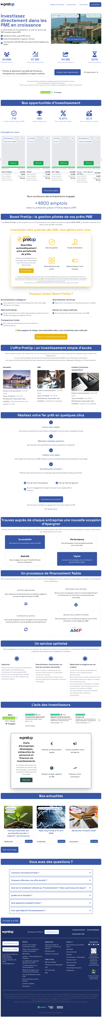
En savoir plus (91, 72)
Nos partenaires (93, 930)
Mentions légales (50, 962)
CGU (46, 967)
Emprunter (71, 4)
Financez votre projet (52, 954)
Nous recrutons (78, 934)
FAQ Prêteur (26, 954)
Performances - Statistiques (75, 957)
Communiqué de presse (74, 968)
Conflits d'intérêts (28, 983)
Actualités (69, 949)
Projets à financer (57, 4)
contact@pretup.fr (8, 963)
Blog (46, 972)
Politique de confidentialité (54, 965)
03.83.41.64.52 (7, 958)
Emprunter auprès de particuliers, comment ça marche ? (53, 946)
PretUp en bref (71, 960)
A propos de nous (78, 930)
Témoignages (70, 965)
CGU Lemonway (50, 970)
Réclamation (26, 986)
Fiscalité (69, 954)
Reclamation (70, 970)
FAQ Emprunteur (50, 951)
